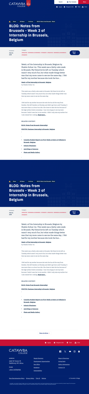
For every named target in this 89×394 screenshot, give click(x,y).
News (14, 21)
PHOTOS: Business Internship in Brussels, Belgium (38, 129)
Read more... (42, 115)
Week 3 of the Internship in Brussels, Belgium (36, 82)
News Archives (43, 333)
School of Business (30, 146)
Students (44, 52)
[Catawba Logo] (18, 351)
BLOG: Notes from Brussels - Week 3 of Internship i (50, 21)
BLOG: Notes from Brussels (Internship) (34, 125)
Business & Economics (34, 52)
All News (22, 21)
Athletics (24, 52)
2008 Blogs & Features (31, 149)
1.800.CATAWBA (15, 370)
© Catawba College (74, 378)
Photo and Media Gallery (32, 152)
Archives (30, 21)
